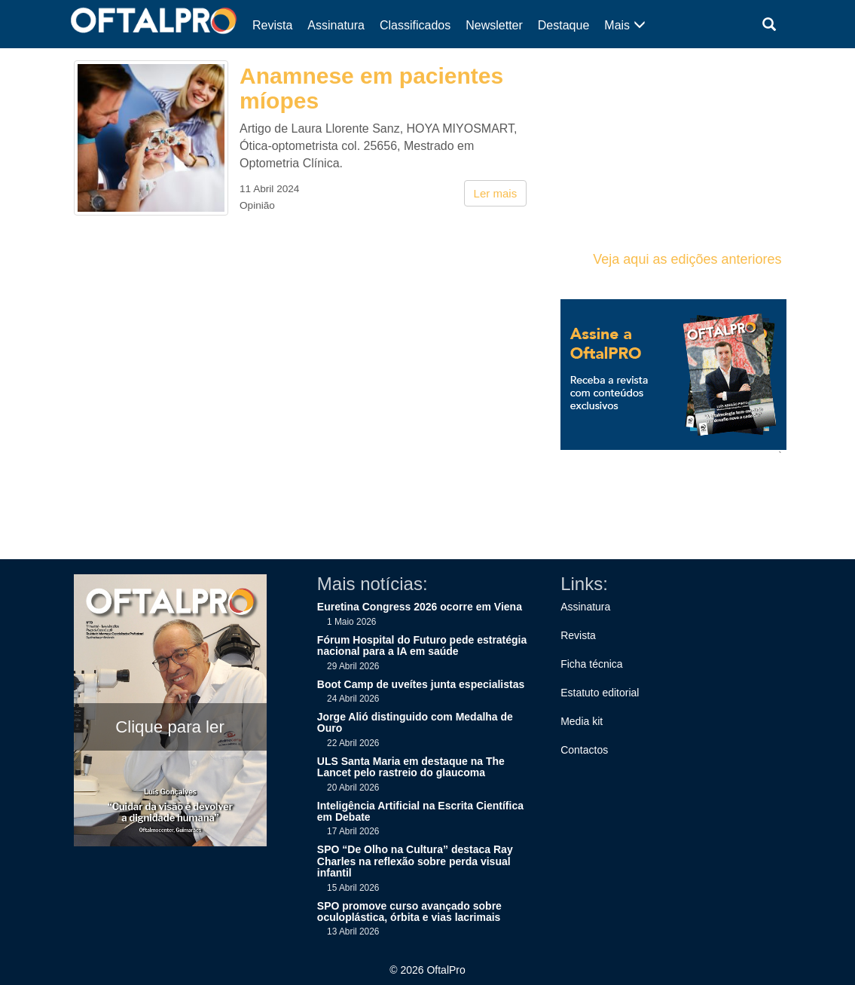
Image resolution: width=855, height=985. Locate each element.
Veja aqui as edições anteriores (687, 259)
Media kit (581, 721)
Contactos (584, 750)
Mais (624, 25)
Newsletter (494, 25)
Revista (272, 25)
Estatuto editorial (599, 693)
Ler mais (496, 193)
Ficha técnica (591, 664)
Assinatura (336, 25)
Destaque (564, 25)
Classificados (415, 25)
